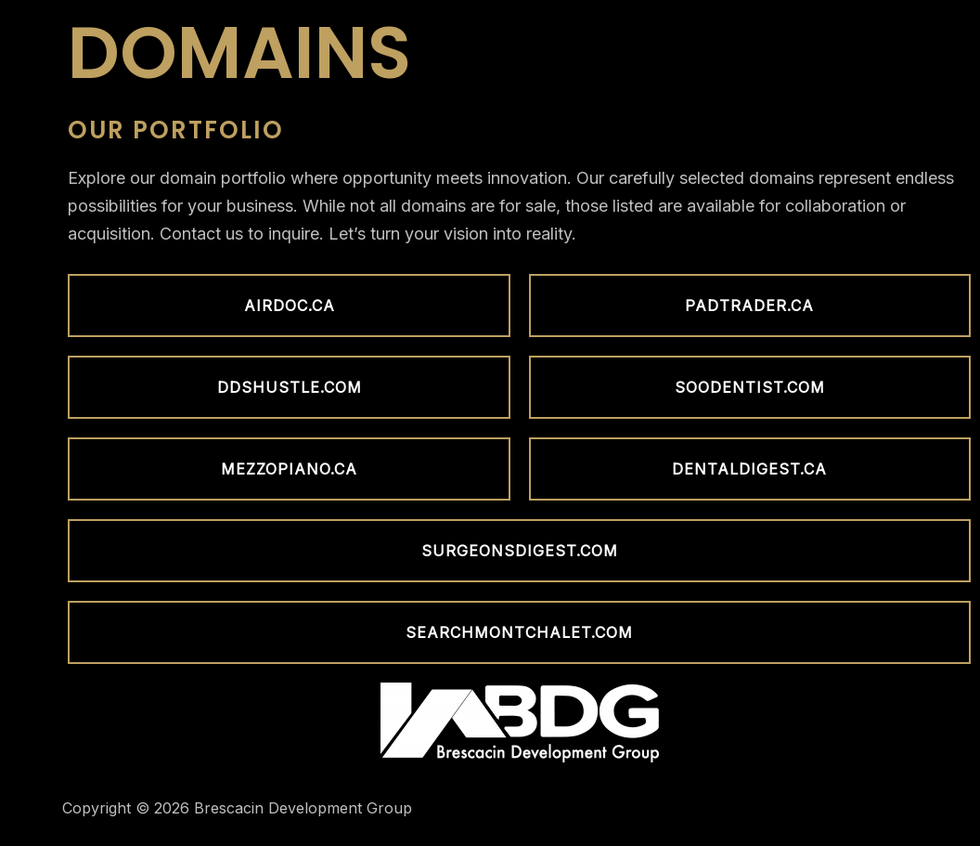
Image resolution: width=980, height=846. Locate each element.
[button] (288, 305)
